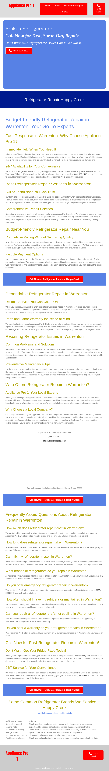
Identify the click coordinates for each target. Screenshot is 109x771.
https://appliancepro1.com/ (54, 441)
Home (48, 6)
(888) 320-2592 (80, 174)
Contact (64, 12)
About (57, 6)
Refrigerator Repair (73, 6)
